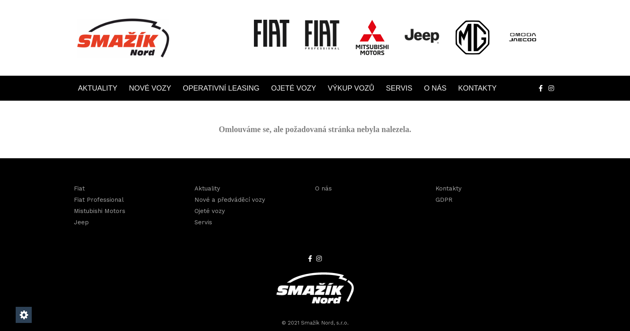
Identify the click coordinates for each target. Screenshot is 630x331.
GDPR (444, 199)
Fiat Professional (99, 199)
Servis (399, 88)
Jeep (81, 222)
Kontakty (477, 88)
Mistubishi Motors (99, 211)
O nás (435, 88)
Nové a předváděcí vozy (229, 199)
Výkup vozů (351, 88)
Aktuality (97, 88)
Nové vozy (150, 88)
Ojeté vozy (293, 88)
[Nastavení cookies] (24, 315)
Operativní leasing (221, 88)
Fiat (79, 188)
